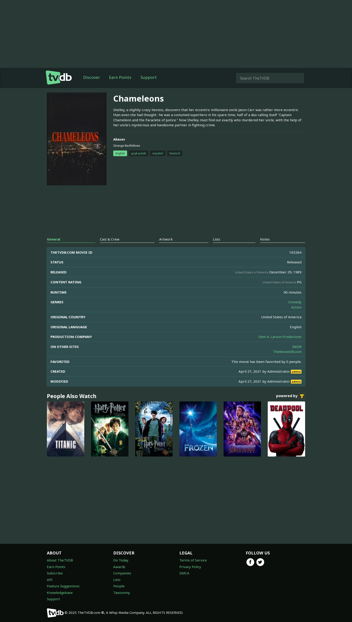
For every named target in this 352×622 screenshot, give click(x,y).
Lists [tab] (216, 239)
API (49, 579)
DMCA (184, 573)
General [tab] (53, 239)
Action (296, 307)
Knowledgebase (60, 592)
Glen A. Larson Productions (279, 336)
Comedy (294, 302)
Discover (91, 77)
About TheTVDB (60, 560)
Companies (122, 573)
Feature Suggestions (63, 586)
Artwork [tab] (166, 239)
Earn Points (120, 77)
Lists (117, 579)
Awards (119, 566)
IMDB (296, 346)
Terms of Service (193, 560)
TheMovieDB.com (287, 351)
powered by (290, 396)
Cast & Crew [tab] (109, 239)
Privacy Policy (190, 566)
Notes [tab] (265, 239)
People (119, 586)
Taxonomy (121, 592)
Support (148, 77)
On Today (120, 560)
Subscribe (55, 573)
